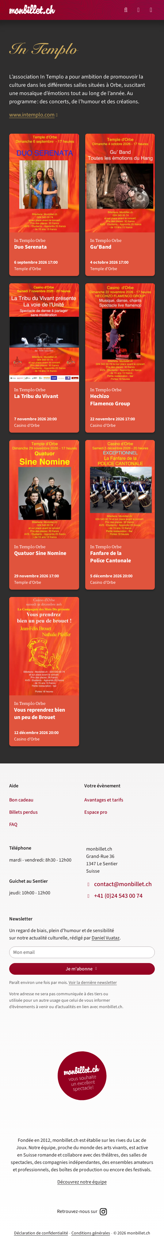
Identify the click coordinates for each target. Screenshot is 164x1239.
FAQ (13, 824)
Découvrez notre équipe (82, 1182)
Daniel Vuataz (106, 938)
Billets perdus (23, 812)
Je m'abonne (82, 969)
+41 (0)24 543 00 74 (118, 896)
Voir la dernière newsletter (93, 983)
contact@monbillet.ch (123, 884)
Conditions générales (90, 1233)
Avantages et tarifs (103, 800)
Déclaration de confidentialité (41, 1233)
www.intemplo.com (32, 115)
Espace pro (95, 812)
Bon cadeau (21, 800)
